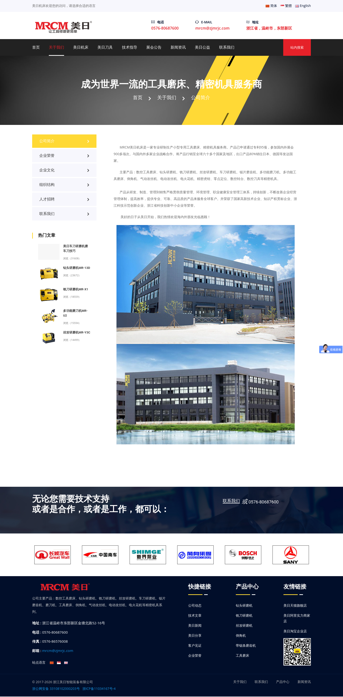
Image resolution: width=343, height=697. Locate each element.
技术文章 (195, 616)
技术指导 (129, 47)
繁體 (286, 5)
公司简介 (202, 97)
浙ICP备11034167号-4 (99, 689)
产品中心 (282, 682)
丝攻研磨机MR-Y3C (76, 333)
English (303, 5)
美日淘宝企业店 (295, 631)
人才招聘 (64, 199)
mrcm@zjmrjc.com (212, 28)
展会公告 (153, 47)
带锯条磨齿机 (246, 646)
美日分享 (195, 636)
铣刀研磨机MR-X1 (75, 290)
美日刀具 (105, 47)
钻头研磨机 (244, 606)
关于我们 (56, 47)
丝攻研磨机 (244, 626)
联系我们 (226, 47)
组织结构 (64, 185)
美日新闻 (195, 626)
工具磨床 (242, 656)
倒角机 (241, 636)
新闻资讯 (178, 47)
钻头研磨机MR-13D (76, 268)
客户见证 (195, 646)
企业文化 (64, 170)
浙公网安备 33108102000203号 (56, 689)
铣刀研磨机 (244, 616)
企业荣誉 (64, 156)
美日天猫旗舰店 (295, 606)
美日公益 (202, 47)
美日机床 (80, 47)
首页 (36, 47)
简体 (271, 5)
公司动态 (195, 606)
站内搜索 (297, 47)
